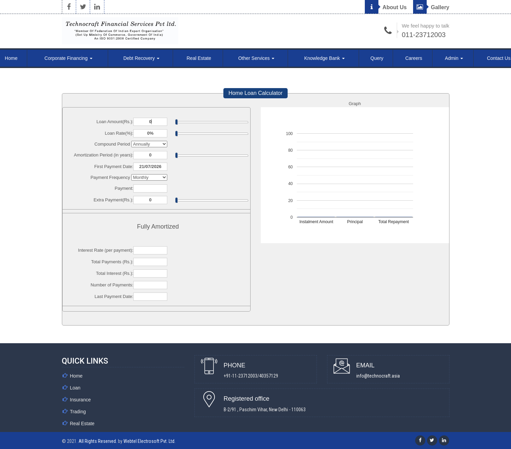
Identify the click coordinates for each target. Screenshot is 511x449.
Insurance (80, 399)
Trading (78, 411)
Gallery (431, 7)
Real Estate (199, 58)
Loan (75, 387)
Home (76, 376)
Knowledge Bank (324, 58)
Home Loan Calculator (255, 93)
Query (377, 58)
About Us (386, 7)
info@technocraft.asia (378, 376)
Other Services (256, 58)
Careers (413, 58)
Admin (454, 58)
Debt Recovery (141, 58)
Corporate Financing (68, 58)
